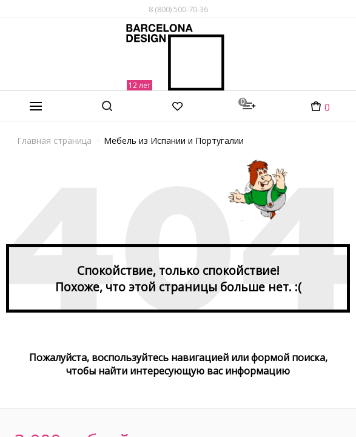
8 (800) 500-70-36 (178, 9)
